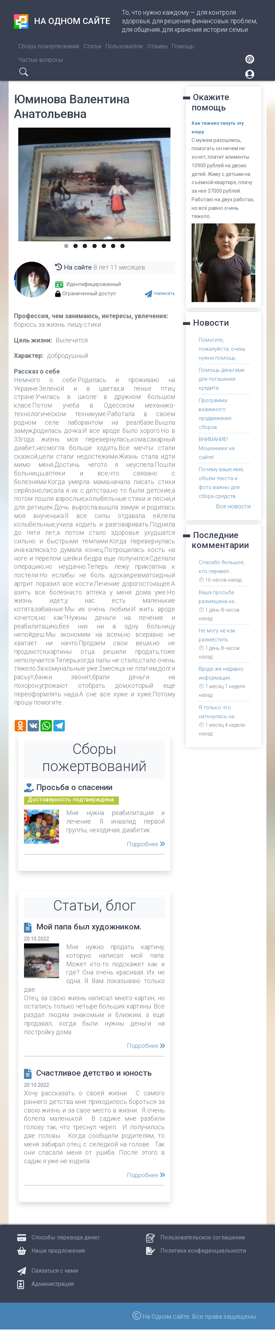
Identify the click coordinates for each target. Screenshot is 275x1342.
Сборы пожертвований (48, 46)
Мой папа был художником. (96, 926)
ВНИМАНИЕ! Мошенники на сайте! (218, 448)
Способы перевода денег (66, 1250)
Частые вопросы (40, 59)
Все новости (232, 506)
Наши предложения (58, 1263)
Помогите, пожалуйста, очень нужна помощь (224, 348)
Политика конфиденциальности (203, 1263)
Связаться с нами (55, 1283)
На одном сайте (62, 21)
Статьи (92, 46)
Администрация (53, 1296)
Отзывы (157, 46)
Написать (163, 293)
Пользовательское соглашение (202, 1250)
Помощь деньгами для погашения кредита (222, 378)
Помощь (183, 46)
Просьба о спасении (80, 786)
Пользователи (124, 46)
